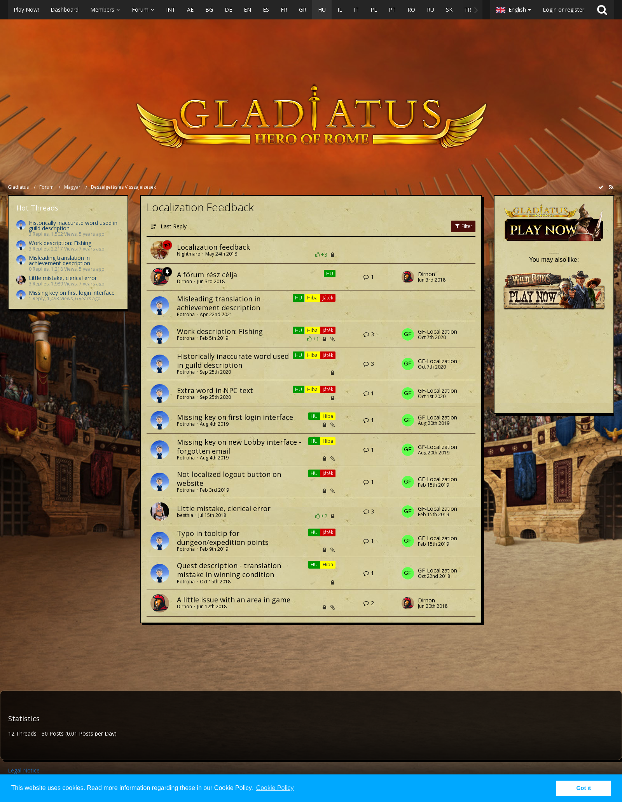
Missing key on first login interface (72, 292)
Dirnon (184, 281)
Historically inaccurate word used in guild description (73, 225)
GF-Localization (437, 331)
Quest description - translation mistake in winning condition (229, 570)
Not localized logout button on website (229, 479)
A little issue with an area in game (233, 599)
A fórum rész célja (207, 274)
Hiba (312, 297)
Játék (328, 297)
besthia (185, 515)
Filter (463, 226)
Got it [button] (583, 788)
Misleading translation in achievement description (59, 260)
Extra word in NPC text (215, 390)
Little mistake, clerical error (63, 278)
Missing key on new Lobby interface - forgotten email (239, 446)
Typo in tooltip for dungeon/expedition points (223, 538)
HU (329, 273)
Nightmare (188, 254)
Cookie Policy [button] (275, 788)
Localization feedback (213, 247)
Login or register (563, 9)
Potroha (186, 314)
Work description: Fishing (60, 243)
